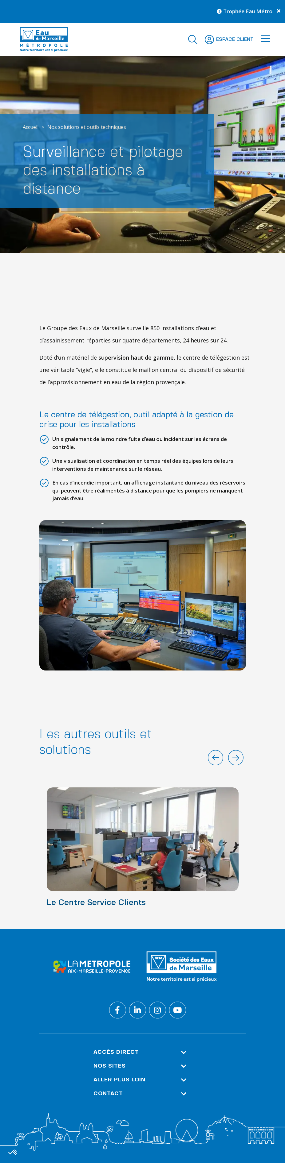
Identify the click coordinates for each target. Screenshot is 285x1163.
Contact (140, 1094)
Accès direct (140, 1052)
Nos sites (140, 1066)
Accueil (30, 127)
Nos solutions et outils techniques (86, 127)
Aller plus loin (140, 1080)
